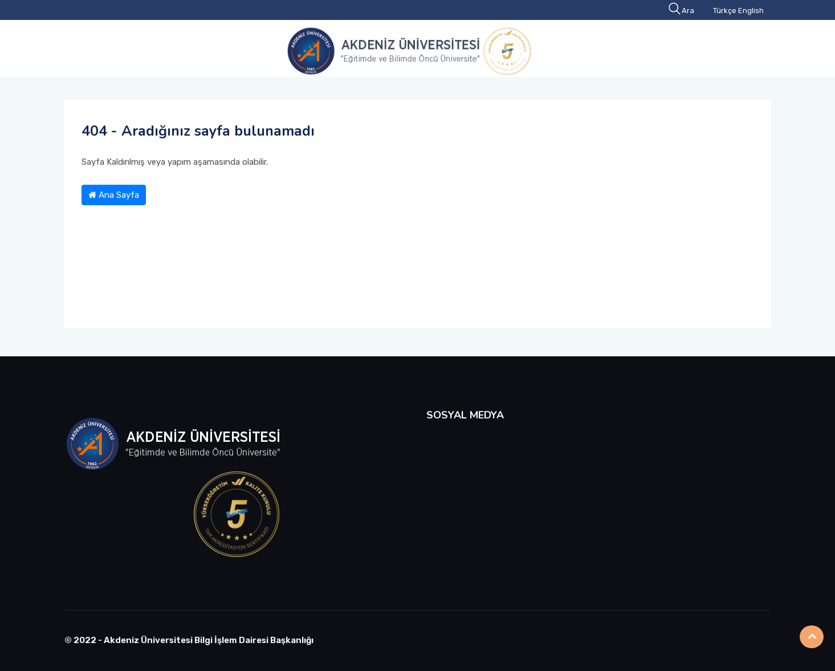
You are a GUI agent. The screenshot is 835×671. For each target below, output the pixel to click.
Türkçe (724, 10)
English (751, 10)
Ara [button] (682, 10)
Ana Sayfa (113, 195)
